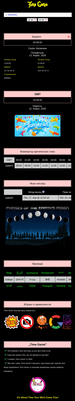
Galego (9, 279)
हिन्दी (47, 279)
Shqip (9, 273)
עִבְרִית (32, 279)
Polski (32, 286)
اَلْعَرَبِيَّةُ (19, 273)
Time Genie (37, 4)
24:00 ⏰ (43, 20)
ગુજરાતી (19, 279)
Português (47, 286)
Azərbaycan (32, 273)
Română (61, 286)
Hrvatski (61, 279)
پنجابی (19, 286)
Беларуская (47, 273)
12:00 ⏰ (32, 20)
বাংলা (61, 272)
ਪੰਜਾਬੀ (9, 286)
